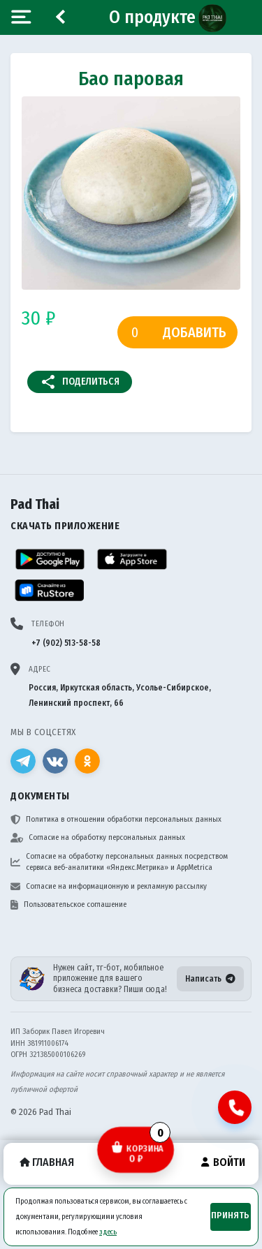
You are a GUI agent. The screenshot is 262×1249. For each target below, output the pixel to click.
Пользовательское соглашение (68, 905)
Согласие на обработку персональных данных (97, 838)
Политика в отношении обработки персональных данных (115, 820)
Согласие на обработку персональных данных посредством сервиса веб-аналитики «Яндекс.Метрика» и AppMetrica (119, 862)
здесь (108, 1231)
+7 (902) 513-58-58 (66, 643)
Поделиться (79, 382)
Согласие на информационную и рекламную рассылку (108, 887)
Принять (230, 1215)
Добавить (194, 332)
